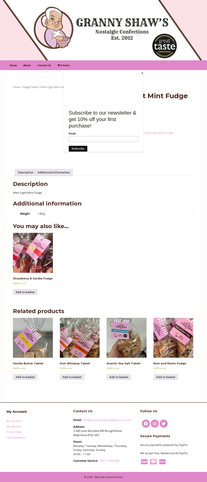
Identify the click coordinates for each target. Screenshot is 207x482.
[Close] (142, 73)
